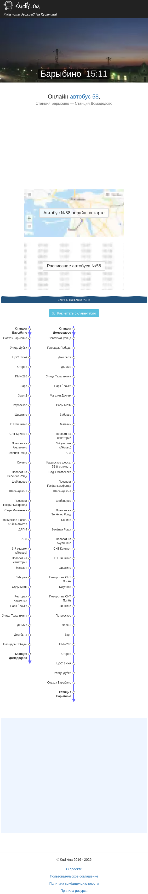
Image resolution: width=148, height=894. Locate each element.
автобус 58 (84, 96)
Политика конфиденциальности (74, 883)
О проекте (74, 869)
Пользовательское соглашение (74, 876)
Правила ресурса (74, 891)
